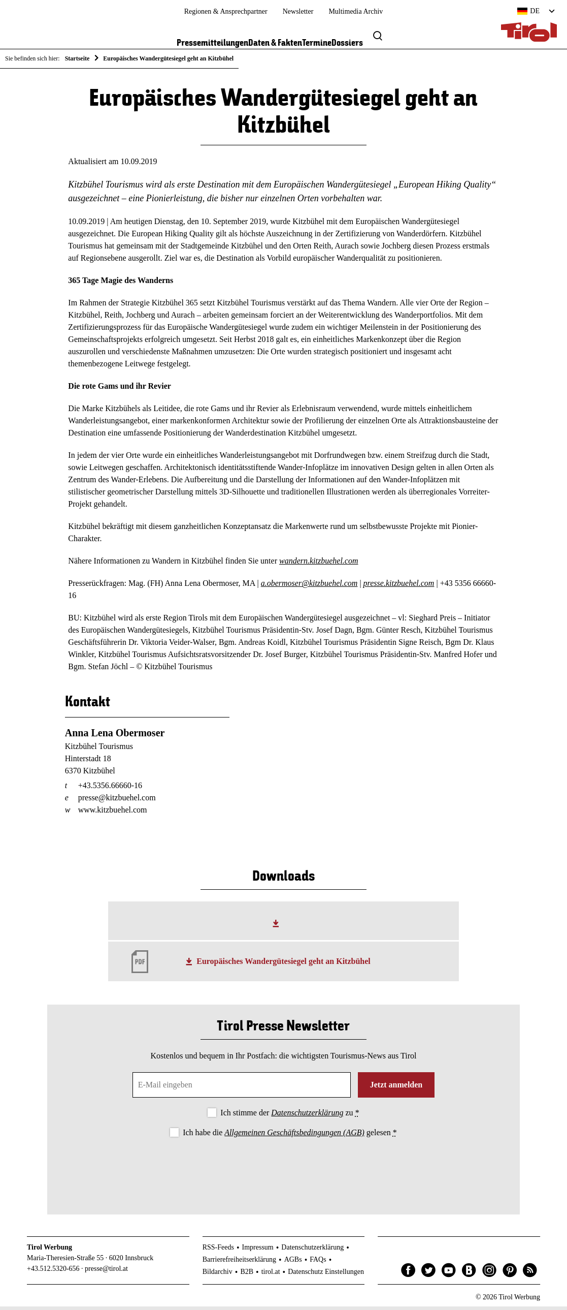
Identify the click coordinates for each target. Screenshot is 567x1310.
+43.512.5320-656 (53, 1272)
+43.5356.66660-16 (110, 789)
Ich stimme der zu (289, 1116)
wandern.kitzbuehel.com (318, 564)
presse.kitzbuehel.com (399, 587)
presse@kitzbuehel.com (117, 801)
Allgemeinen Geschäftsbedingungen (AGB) (294, 1136)
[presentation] (283, 1171)
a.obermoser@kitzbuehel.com (309, 587)
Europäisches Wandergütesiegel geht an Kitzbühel (283, 965)
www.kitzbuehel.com (112, 813)
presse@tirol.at (106, 1272)
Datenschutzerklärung (307, 1116)
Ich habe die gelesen (290, 1136)
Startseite (77, 58)
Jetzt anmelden (396, 1088)
